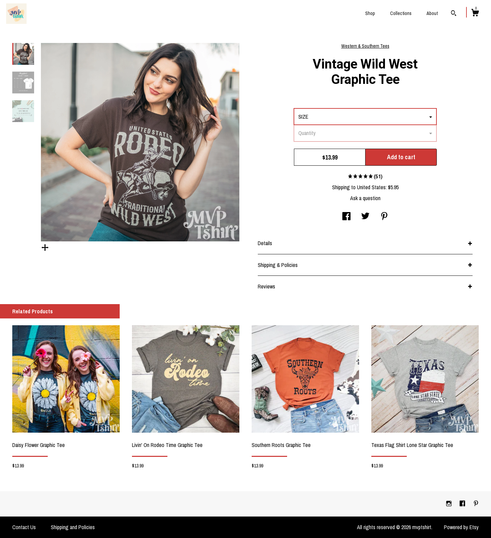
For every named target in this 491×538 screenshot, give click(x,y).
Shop (370, 13)
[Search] (453, 14)
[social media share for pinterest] (384, 217)
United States (371, 187)
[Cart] (475, 14)
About (432, 13)
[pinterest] (476, 503)
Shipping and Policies (73, 527)
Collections (401, 13)
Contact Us (24, 527)
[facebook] (463, 503)
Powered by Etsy (461, 527)
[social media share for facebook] (346, 217)
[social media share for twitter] (365, 217)
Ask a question (365, 198)
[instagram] (449, 503)
